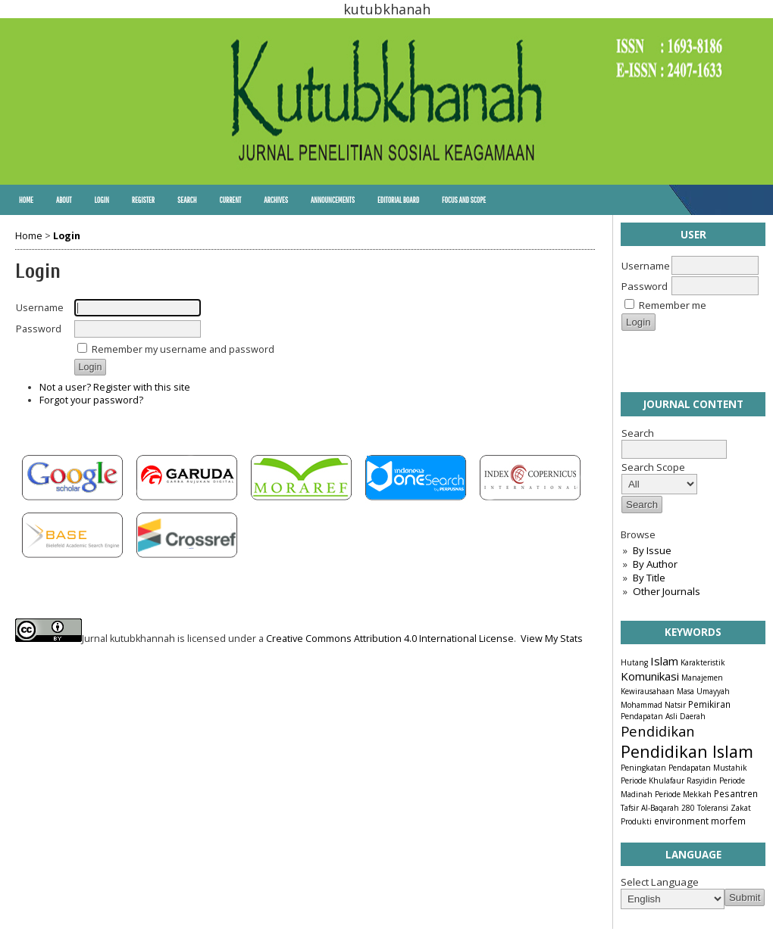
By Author (655, 564)
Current (230, 199)
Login (101, 199)
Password (644, 286)
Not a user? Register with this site (114, 387)
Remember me (672, 305)
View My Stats (552, 638)
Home (26, 199)
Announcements (333, 199)
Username (645, 266)
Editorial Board (398, 199)
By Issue (652, 550)
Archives (276, 199)
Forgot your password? (91, 400)
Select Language (660, 882)
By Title (649, 577)
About (64, 199)
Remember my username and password (183, 349)
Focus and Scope (464, 199)
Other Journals (666, 591)
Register (143, 199)
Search (186, 199)
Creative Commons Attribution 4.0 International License (390, 638)
